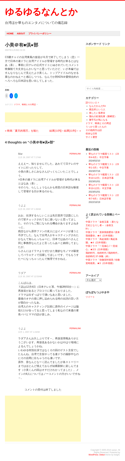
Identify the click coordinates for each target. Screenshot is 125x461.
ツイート (90, 297)
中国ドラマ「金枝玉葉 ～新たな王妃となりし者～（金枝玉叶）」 (102, 225)
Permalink (75, 154)
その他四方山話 (94, 130)
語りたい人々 (92, 102)
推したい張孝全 (97, 113)
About (21, 33)
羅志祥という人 (97, 109)
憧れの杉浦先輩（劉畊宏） (103, 116)
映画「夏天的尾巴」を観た (22, 130)
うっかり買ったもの (96, 126)
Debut (102, 455)
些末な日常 (91, 133)
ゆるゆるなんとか (41, 12)
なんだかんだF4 (97, 106)
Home (10, 33)
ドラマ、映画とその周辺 (25, 104)
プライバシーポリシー (39, 33)
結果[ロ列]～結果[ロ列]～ (65, 130)
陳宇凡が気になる (98, 119)
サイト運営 (91, 137)
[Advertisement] (43, 117)
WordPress (93, 455)
